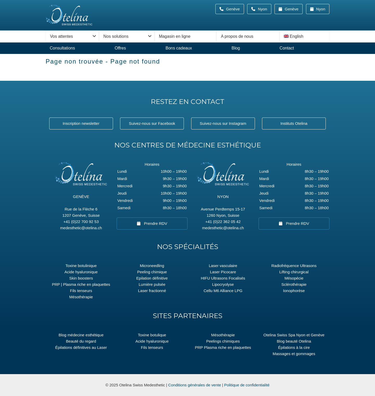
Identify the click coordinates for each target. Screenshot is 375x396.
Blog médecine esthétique (81, 335)
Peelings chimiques (223, 341)
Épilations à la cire (294, 347)
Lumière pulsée (152, 284)
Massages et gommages (294, 353)
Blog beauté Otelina (294, 341)
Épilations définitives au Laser (81, 347)
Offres (120, 48)
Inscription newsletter (81, 123)
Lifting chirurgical (294, 272)
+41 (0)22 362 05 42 (223, 221)
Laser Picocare (223, 272)
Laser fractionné (152, 290)
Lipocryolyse (223, 284)
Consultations (62, 48)
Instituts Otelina (293, 123)
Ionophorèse (294, 290)
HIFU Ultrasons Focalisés (223, 278)
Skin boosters (81, 278)
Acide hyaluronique (81, 272)
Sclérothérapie (294, 284)
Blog (236, 48)
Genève (234, 9)
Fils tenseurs (81, 290)
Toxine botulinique (81, 265)
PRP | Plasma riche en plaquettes (81, 284)
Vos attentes (61, 36)
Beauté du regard (81, 341)
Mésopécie (293, 278)
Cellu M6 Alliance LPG (223, 290)
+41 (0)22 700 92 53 (81, 221)
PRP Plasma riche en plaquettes (223, 347)
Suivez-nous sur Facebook (152, 123)
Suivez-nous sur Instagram (223, 123)
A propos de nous (237, 36)
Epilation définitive (152, 278)
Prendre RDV (155, 223)
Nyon (264, 9)
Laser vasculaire (223, 265)
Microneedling (152, 265)
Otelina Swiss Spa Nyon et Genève (294, 335)
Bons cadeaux (179, 48)
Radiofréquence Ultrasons (293, 265)
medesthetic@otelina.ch (81, 228)
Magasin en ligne (174, 36)
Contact (287, 48)
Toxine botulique (152, 335)
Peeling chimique (152, 272)
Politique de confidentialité (247, 385)
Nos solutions (115, 36)
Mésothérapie (81, 297)
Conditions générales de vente (194, 385)
